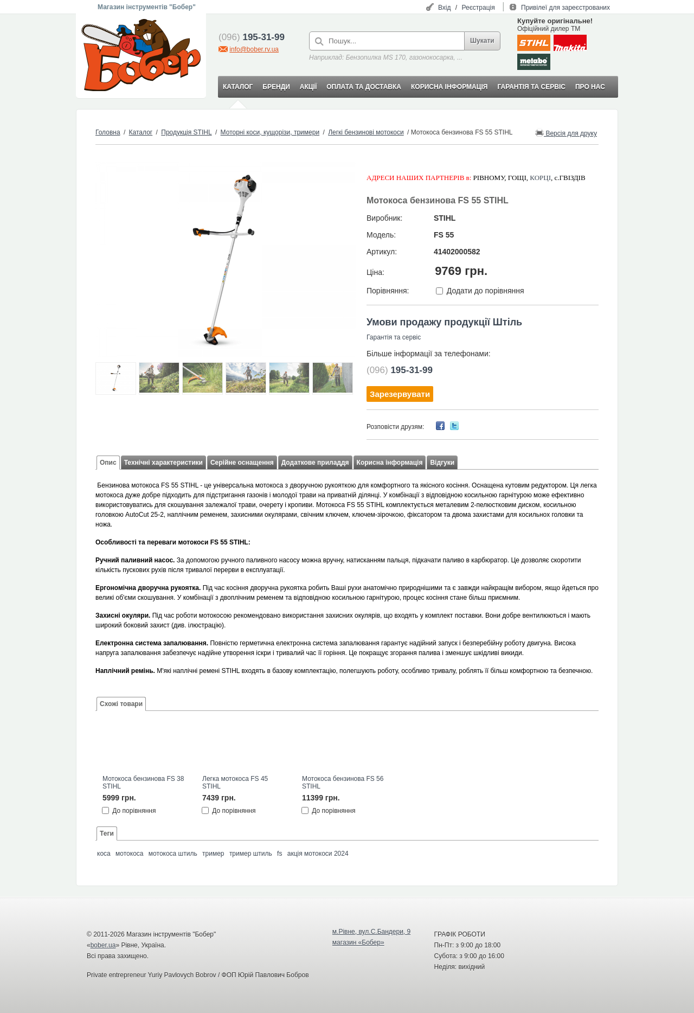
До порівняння (134, 811)
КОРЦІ (540, 178)
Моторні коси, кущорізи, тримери (270, 132)
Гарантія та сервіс (394, 337)
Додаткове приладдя (315, 462)
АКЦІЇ (308, 87)
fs (279, 853)
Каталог (141, 132)
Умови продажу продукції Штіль (444, 322)
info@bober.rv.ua (254, 49)
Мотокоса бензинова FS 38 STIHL (143, 782)
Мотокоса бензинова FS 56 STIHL (342, 782)
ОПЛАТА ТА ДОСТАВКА (363, 87)
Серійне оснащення (242, 462)
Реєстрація (478, 7)
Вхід (444, 7)
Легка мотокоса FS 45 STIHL (235, 782)
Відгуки (442, 462)
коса (104, 853)
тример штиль (250, 853)
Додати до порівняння (485, 290)
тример (213, 853)
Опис (108, 462)
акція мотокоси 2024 (318, 853)
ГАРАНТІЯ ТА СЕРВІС (531, 87)
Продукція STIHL (186, 132)
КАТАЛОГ (238, 87)
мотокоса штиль (173, 853)
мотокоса (129, 853)
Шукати (482, 40)
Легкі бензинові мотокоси (366, 132)
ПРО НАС (590, 87)
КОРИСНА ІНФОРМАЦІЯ (449, 87)
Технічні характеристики (163, 462)
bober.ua (103, 945)
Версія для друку (566, 132)
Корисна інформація (390, 462)
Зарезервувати (400, 394)
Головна (107, 132)
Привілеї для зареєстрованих (565, 7)
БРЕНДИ (276, 87)
